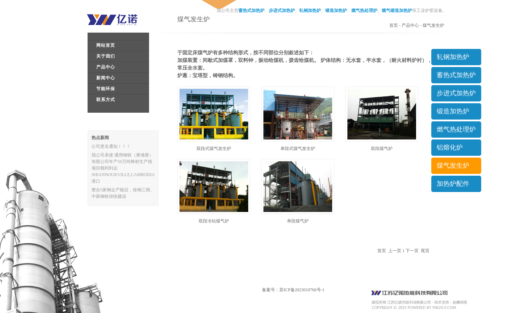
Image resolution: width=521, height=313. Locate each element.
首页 (393, 25)
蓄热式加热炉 (251, 10)
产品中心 (105, 67)
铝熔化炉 (450, 147)
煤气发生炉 (433, 25)
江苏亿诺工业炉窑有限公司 (117, 19)
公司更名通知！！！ (111, 146)
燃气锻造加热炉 (397, 10)
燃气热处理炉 (364, 10)
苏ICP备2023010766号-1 (302, 289)
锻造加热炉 (336, 10)
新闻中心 (105, 77)
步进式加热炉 (282, 10)
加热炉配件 (453, 183)
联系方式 (105, 99)
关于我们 (105, 56)
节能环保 (105, 88)
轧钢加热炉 (310, 10)
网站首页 (105, 45)
